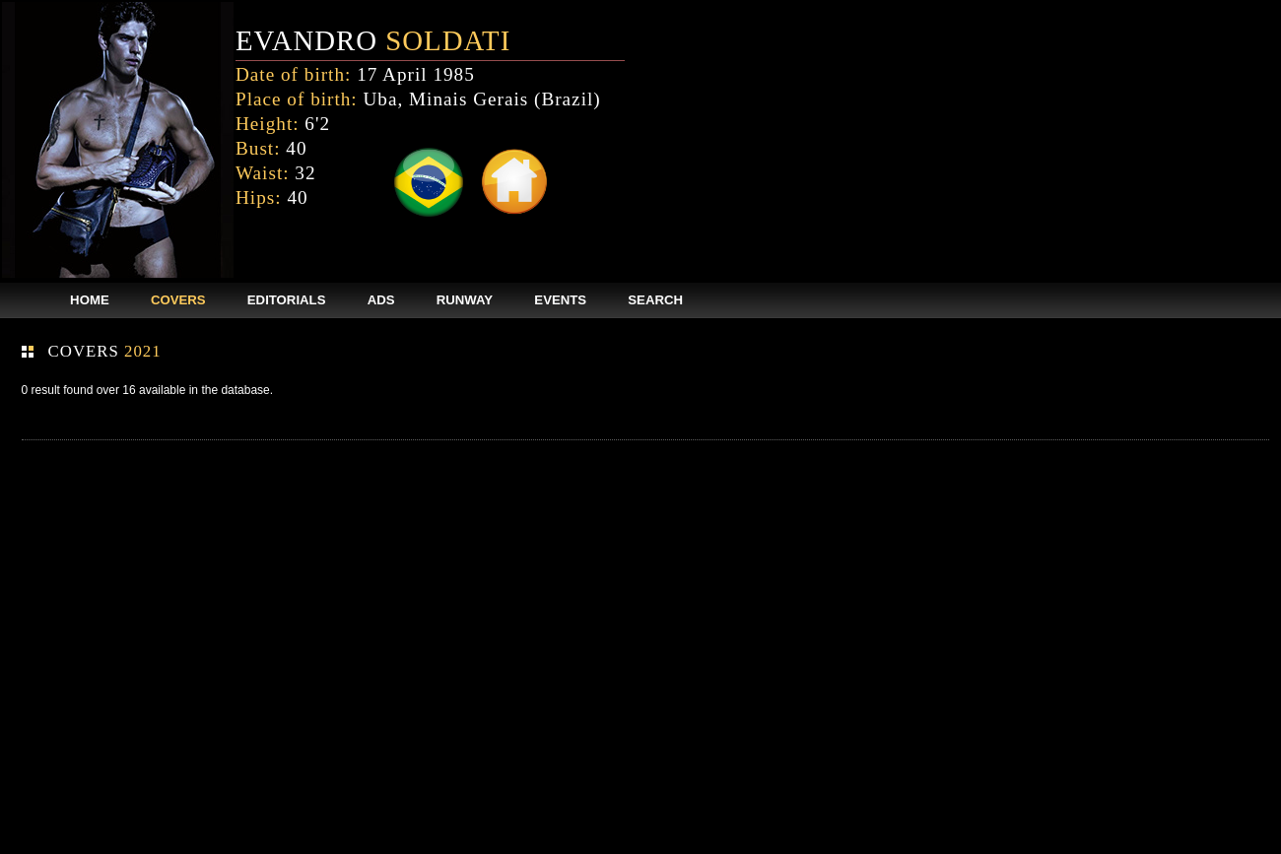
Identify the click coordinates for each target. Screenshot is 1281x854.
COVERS (178, 300)
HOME (89, 300)
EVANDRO (373, 40)
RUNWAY (465, 300)
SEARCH (655, 300)
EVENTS (560, 300)
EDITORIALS (286, 300)
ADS (381, 300)
